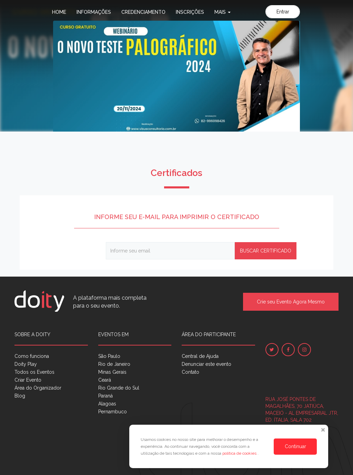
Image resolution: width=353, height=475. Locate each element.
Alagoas (107, 403)
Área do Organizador (37, 388)
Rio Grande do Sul (118, 388)
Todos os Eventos (34, 372)
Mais (222, 12)
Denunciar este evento (206, 364)
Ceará (104, 380)
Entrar (282, 11)
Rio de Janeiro (114, 364)
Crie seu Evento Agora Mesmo (291, 301)
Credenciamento (143, 12)
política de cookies (240, 453)
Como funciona (31, 356)
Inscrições (190, 12)
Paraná (105, 396)
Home (59, 12)
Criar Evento (27, 380)
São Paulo (109, 356)
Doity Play (25, 364)
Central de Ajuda (200, 356)
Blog (19, 396)
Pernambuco (112, 411)
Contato (190, 372)
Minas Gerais (112, 372)
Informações (94, 12)
